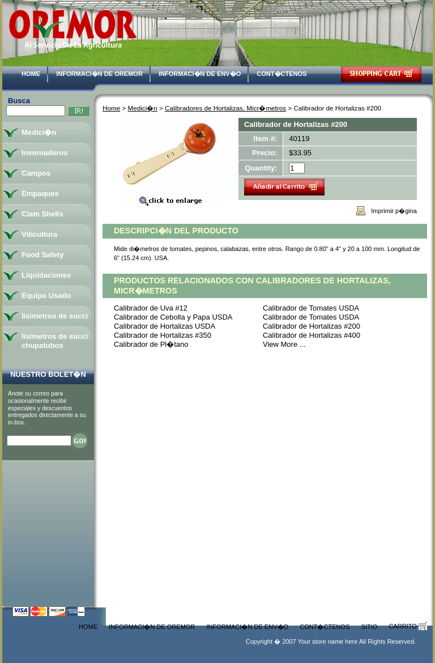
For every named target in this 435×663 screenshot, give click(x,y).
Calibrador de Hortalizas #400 (311, 335)
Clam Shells (42, 214)
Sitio (369, 626)
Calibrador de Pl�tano (151, 344)
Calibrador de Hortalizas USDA (164, 326)
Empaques (40, 193)
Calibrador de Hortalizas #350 (162, 335)
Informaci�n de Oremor (99, 73)
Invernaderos (45, 152)
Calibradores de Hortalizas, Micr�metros (225, 108)
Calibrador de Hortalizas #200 (311, 326)
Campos (36, 173)
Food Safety (42, 254)
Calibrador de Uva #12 (150, 308)
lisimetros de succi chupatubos (55, 341)
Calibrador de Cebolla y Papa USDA (173, 317)
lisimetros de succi (55, 316)
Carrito (408, 626)
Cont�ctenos (281, 73)
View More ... (284, 344)
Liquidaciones (46, 275)
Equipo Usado (46, 295)
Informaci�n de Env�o (200, 73)
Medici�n (142, 108)
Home (31, 73)
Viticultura (39, 234)
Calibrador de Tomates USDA (311, 308)
